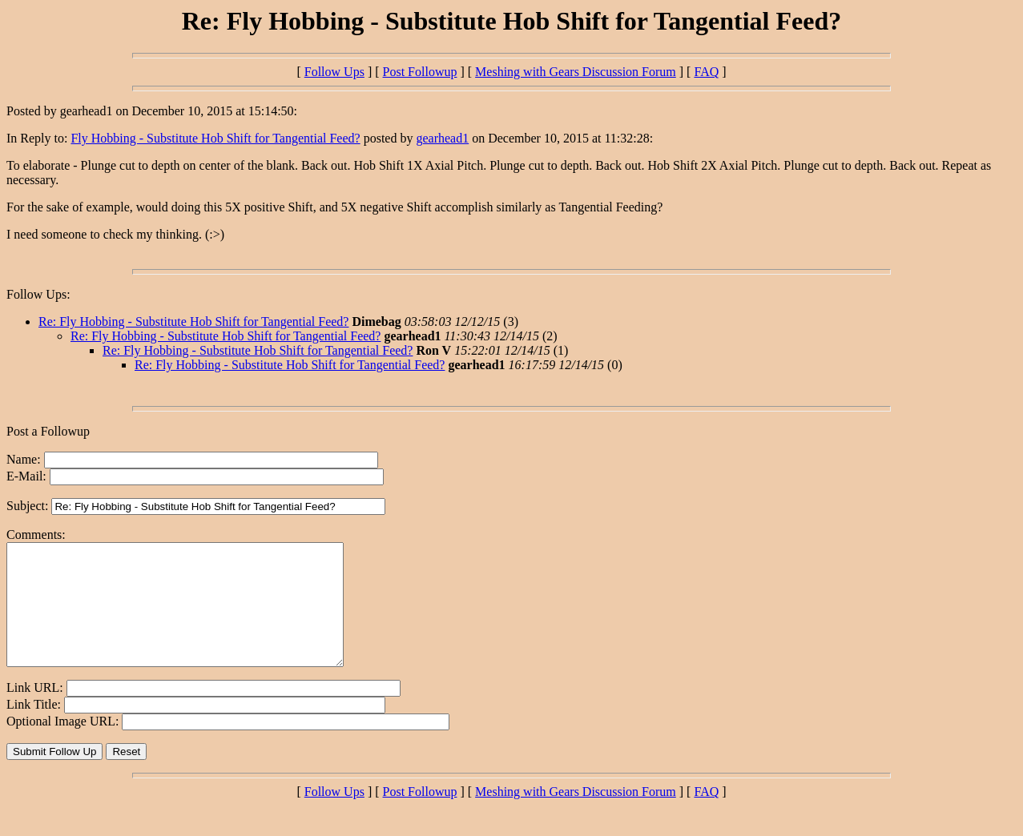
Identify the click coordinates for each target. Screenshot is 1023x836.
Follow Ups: (38, 294)
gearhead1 (442, 138)
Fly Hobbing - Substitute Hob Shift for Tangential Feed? (215, 138)
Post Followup (420, 71)
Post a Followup (48, 431)
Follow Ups (334, 71)
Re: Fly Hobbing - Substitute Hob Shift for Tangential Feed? (193, 321)
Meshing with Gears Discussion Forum (575, 71)
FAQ (706, 71)
